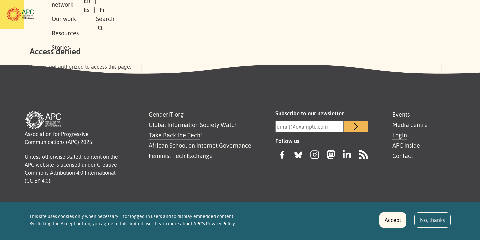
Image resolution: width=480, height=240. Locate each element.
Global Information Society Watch (193, 124)
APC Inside (406, 145)
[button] (437, 14)
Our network (113, 14)
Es (381, 14)
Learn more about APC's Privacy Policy (195, 226)
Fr (396, 14)
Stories (221, 14)
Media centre (410, 124)
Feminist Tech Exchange (181, 155)
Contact (402, 155)
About (79, 14)
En (364, 14)
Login (399, 135)
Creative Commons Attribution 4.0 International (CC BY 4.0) (71, 172)
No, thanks (432, 222)
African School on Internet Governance (200, 145)
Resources (188, 14)
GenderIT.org (166, 114)
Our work (152, 14)
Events (401, 114)
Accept (393, 222)
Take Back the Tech (174, 135)
